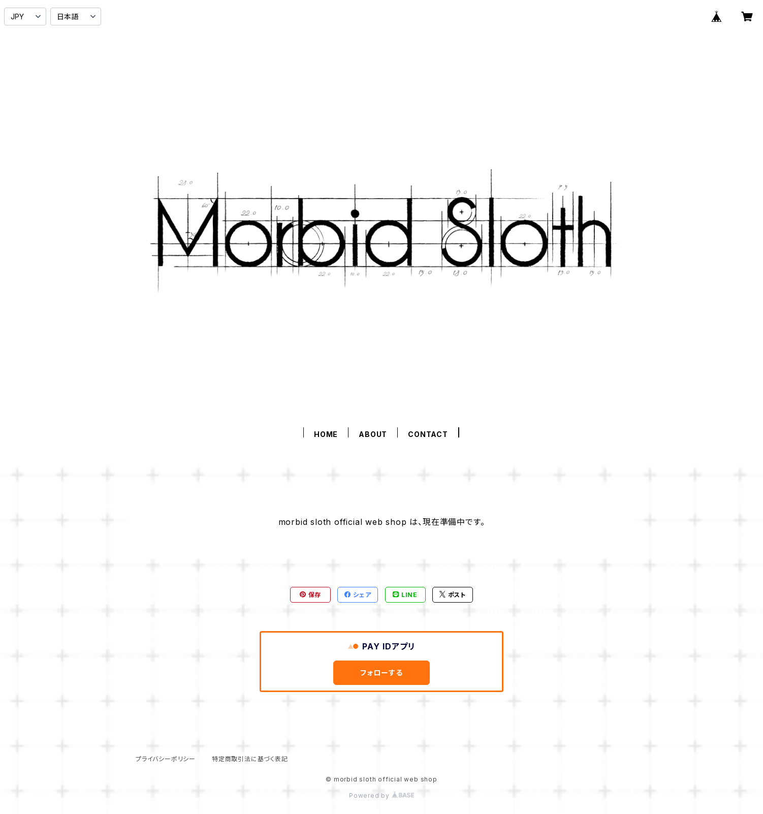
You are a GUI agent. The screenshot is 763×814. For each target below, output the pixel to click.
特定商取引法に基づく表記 (250, 759)
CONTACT (428, 434)
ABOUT (373, 434)
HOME (326, 434)
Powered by (381, 795)
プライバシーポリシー (166, 759)
